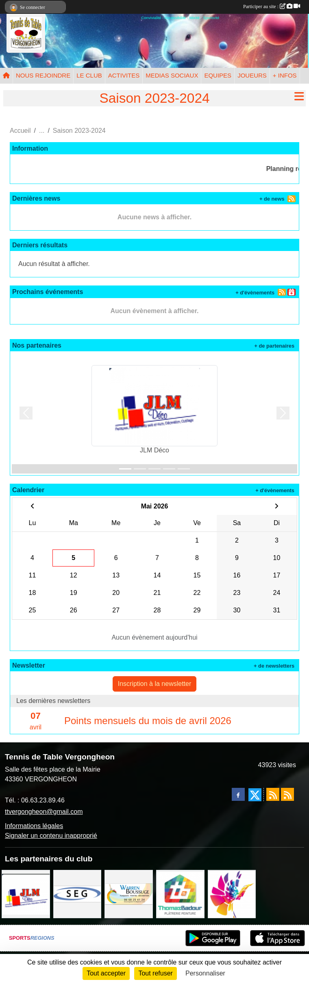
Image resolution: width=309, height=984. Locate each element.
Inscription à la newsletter (154, 683)
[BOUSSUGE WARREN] (128, 893)
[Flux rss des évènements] (287, 794)
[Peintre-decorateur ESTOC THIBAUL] (232, 893)
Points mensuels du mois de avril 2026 (147, 720)
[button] (26, 413)
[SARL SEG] (77, 893)
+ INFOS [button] (285, 75)
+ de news (272, 199)
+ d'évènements (254, 293)
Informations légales (34, 825)
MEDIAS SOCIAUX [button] (172, 75)
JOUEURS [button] (252, 75)
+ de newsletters (274, 666)
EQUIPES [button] (217, 75)
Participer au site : (271, 6)
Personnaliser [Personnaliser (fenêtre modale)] (205, 973)
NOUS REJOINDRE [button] (43, 75)
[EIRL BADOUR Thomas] (180, 893)
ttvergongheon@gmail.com (44, 811)
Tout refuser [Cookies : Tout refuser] (155, 973)
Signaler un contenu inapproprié (51, 835)
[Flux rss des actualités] (272, 794)
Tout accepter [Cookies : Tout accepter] (106, 973)
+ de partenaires (274, 346)
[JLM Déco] (26, 893)
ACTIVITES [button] (124, 75)
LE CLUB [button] (89, 75)
